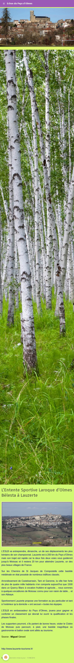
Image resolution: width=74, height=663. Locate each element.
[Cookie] (6, 657)
